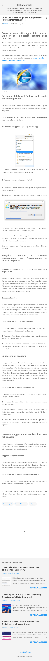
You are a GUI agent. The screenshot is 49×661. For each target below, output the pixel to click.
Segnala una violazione (24, 656)
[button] (46, 18)
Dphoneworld (24, 5)
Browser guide (8, 504)
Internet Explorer (21, 504)
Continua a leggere (38, 588)
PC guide (33, 504)
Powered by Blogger (25, 652)
